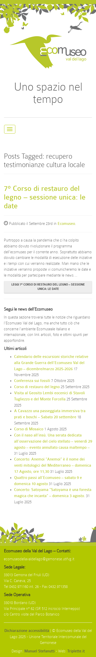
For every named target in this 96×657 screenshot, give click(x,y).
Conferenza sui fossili (32, 381)
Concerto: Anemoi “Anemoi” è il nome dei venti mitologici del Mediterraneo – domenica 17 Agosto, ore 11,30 (52, 465)
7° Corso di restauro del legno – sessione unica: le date (45, 197)
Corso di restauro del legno (37, 387)
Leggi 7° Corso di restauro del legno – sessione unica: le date (48, 287)
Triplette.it (76, 651)
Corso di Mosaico (28, 429)
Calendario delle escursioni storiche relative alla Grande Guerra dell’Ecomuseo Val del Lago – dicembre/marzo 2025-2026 (51, 363)
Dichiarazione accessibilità (26, 631)
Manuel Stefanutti (39, 651)
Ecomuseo (66, 224)
